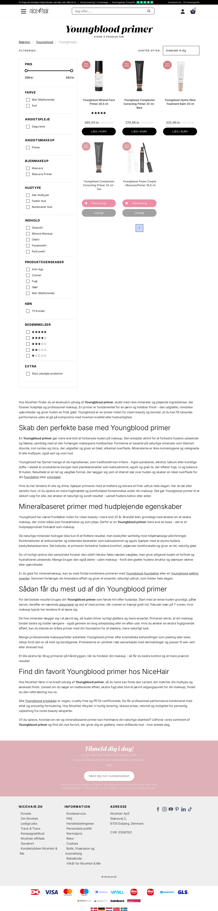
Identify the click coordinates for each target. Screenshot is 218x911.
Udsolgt (99, 212)
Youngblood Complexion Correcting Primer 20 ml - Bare (139, 103)
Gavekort (27, 843)
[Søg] (113, 11)
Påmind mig (99, 203)
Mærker (24, 42)
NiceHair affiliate (33, 838)
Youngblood (44, 42)
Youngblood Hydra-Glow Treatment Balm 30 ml (180, 101)
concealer (54, 477)
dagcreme (66, 604)
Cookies (72, 843)
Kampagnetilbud (32, 833)
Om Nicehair (29, 818)
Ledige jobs (29, 823)
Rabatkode (74, 858)
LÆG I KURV (99, 131)
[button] (181, 50)
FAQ (69, 818)
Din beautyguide (191, 2)
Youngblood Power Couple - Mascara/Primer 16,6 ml (139, 183)
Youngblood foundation (142, 573)
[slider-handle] (26, 70)
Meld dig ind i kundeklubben (109, 776)
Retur (70, 838)
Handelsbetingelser (80, 823)
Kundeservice (174, 2)
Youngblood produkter (41, 701)
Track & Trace (30, 828)
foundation (31, 477)
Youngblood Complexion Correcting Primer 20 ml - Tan (99, 185)
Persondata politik (79, 828)
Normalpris (74, 833)
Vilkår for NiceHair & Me (83, 863)
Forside (26, 813)
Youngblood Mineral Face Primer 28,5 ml (99, 101)
